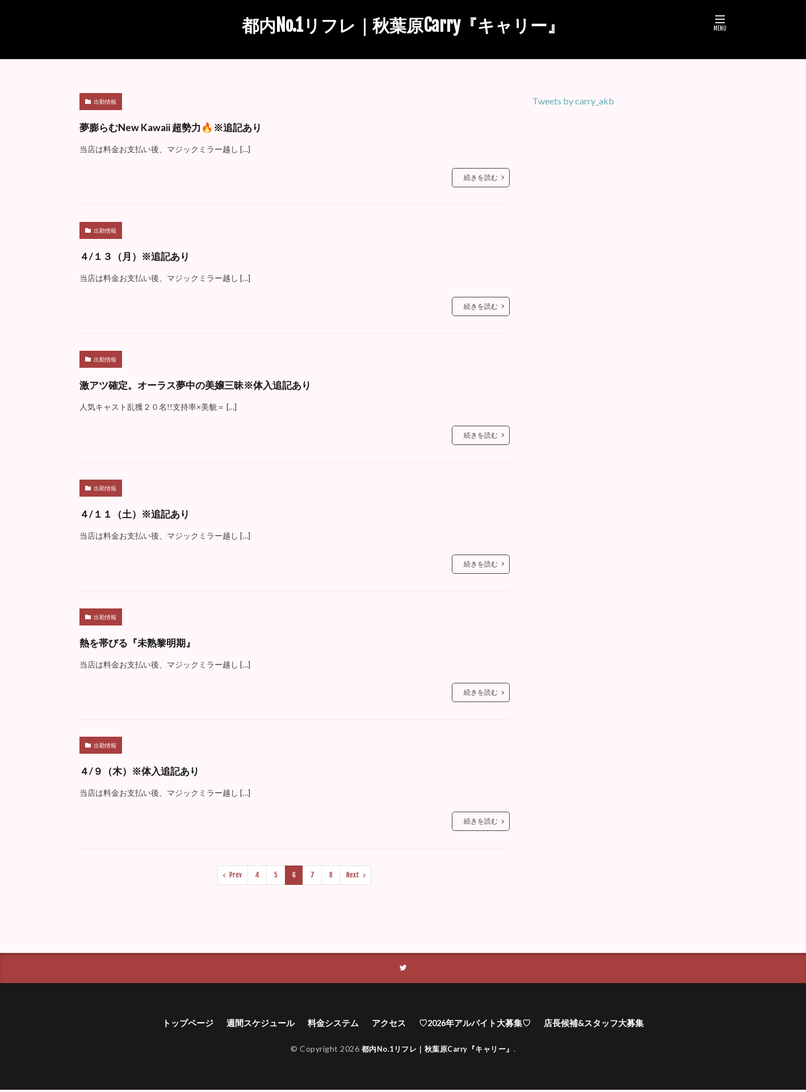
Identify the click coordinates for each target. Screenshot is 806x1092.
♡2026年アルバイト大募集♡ (478, 1024)
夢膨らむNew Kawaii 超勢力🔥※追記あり (208, 125)
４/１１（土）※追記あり (157, 512)
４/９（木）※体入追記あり (164, 769)
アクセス (387, 1024)
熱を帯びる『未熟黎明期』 (162, 641)
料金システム (328, 1024)
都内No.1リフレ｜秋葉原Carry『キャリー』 (403, 25)
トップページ (175, 1024)
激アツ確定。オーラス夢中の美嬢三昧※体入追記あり (245, 383)
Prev (235, 875)
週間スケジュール (252, 1024)
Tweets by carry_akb (573, 100)
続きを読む (481, 177)
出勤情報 (105, 101)
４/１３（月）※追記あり (157, 254)
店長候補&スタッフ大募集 (605, 1024)
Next (352, 875)
